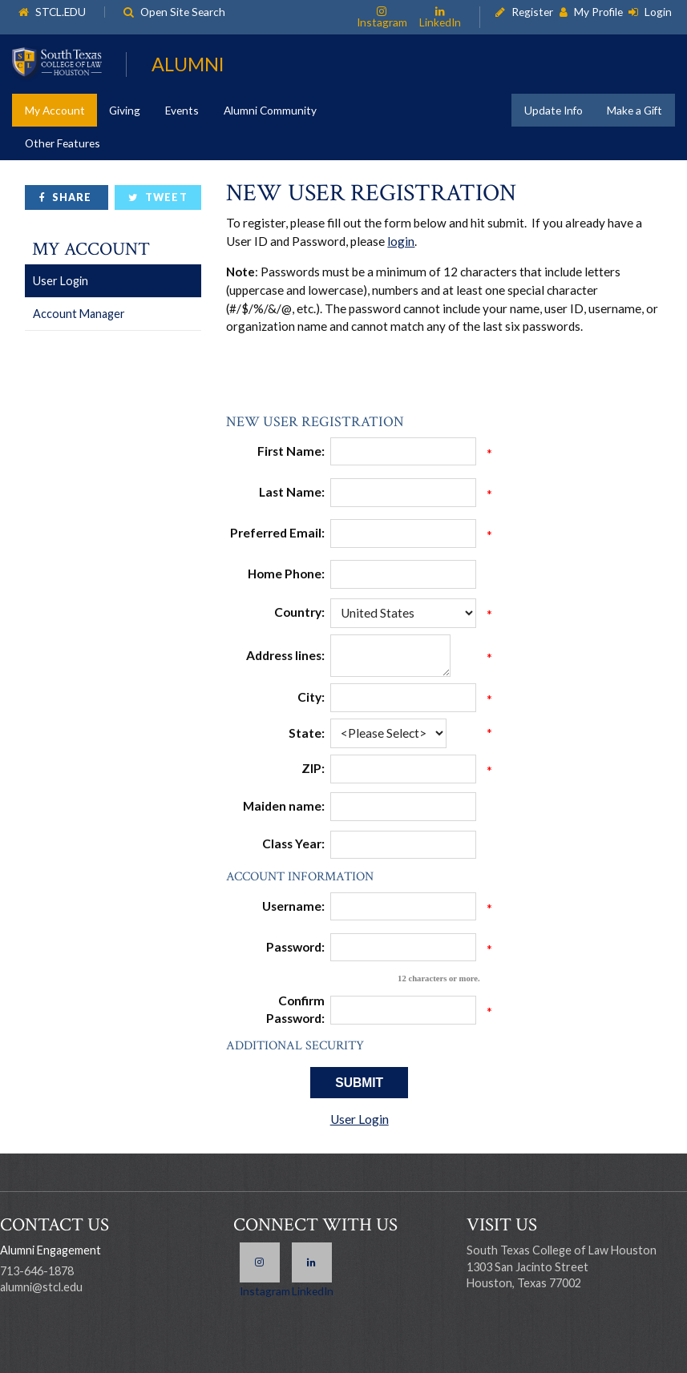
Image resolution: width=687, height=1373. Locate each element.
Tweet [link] (166, 197)
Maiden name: (284, 806)
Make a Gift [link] (634, 110)
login (400, 241)
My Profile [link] (598, 12)
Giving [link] (124, 110)
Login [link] (658, 12)
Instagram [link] (382, 21)
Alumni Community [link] (270, 110)
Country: (299, 612)
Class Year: (293, 843)
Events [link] (182, 110)
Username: (293, 906)
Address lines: (285, 655)
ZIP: (313, 768)
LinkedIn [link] (440, 21)
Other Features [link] (62, 143)
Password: (295, 947)
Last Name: (292, 492)
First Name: (291, 451)
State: (307, 733)
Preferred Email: (277, 532)
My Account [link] (55, 110)
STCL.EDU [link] (60, 12)
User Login (359, 1119)
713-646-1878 (37, 1271)
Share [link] (71, 197)
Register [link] (532, 12)
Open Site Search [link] (182, 12)
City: (311, 697)
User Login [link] (60, 281)
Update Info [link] (553, 110)
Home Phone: (286, 573)
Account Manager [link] (79, 313)
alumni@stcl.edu (41, 1287)
